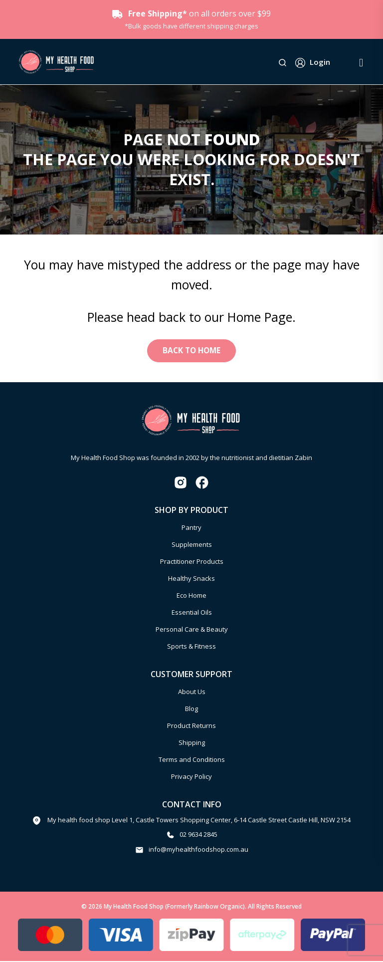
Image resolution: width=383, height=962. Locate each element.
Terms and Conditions (192, 760)
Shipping (192, 743)
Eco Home (191, 596)
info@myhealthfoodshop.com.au (198, 850)
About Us (191, 692)
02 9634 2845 (198, 835)
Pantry (191, 528)
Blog (191, 709)
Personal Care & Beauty (192, 630)
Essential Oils (192, 613)
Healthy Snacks (191, 579)
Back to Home (191, 351)
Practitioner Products (191, 562)
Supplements (192, 545)
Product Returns (191, 726)
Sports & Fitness (191, 647)
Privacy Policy (191, 777)
